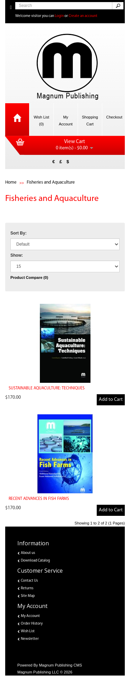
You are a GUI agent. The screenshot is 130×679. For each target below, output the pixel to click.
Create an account (83, 16)
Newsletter (30, 639)
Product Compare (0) (29, 277)
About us (28, 553)
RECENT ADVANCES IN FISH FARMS (39, 499)
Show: (16, 255)
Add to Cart (111, 399)
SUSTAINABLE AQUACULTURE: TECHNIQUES (47, 388)
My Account (30, 616)
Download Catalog (35, 561)
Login (59, 16)
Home (11, 182)
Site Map (28, 596)
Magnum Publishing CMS (60, 665)
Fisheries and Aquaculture (51, 182)
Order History (32, 624)
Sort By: (18, 233)
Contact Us (29, 581)
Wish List (28, 631)
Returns (27, 588)
